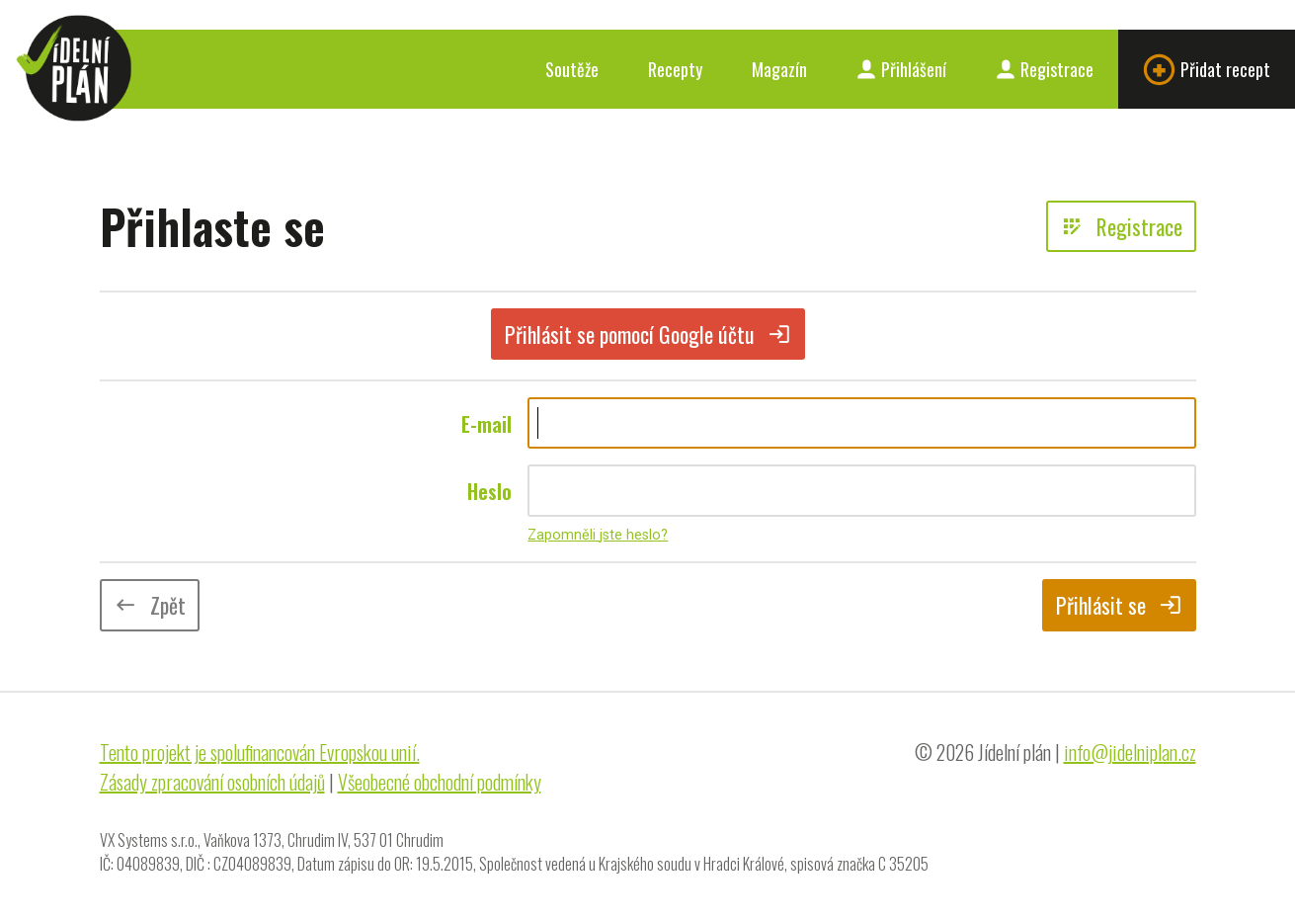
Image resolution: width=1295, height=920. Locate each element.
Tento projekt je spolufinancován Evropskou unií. (260, 752)
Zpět (150, 605)
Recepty (675, 69)
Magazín (779, 69)
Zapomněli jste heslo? (597, 535)
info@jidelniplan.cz (1130, 752)
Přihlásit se (1119, 605)
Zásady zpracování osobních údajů (212, 781)
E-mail (486, 424)
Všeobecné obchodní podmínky (439, 781)
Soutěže (572, 69)
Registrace (1044, 69)
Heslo (489, 491)
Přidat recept (1206, 69)
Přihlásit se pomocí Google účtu (648, 334)
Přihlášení (901, 69)
